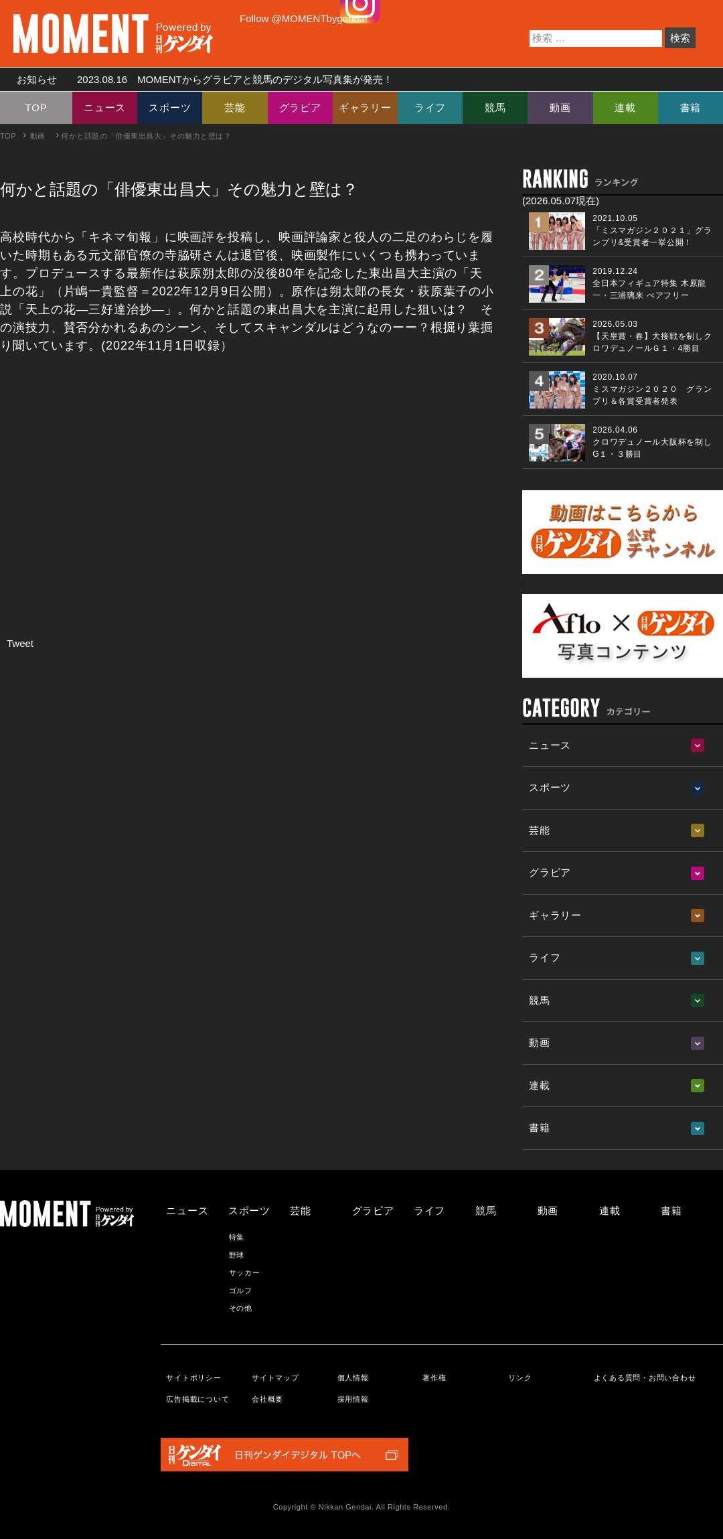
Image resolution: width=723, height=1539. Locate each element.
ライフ (430, 107)
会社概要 (267, 1399)
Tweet (20, 643)
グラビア (300, 107)
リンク (520, 1378)
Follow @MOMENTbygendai (303, 18)
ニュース (105, 107)
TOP (36, 107)
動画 (560, 107)
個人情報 (353, 1378)
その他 (240, 1308)
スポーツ (170, 107)
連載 (625, 107)
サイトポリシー (193, 1378)
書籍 (691, 107)
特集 (237, 1237)
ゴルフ (240, 1291)
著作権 (434, 1378)
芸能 (235, 107)
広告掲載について (197, 1399)
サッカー (244, 1272)
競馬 (495, 107)
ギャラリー (365, 107)
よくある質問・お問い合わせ (645, 1378)
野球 (237, 1255)
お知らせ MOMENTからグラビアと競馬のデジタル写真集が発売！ (200, 79)
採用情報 (353, 1399)
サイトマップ (275, 1378)
